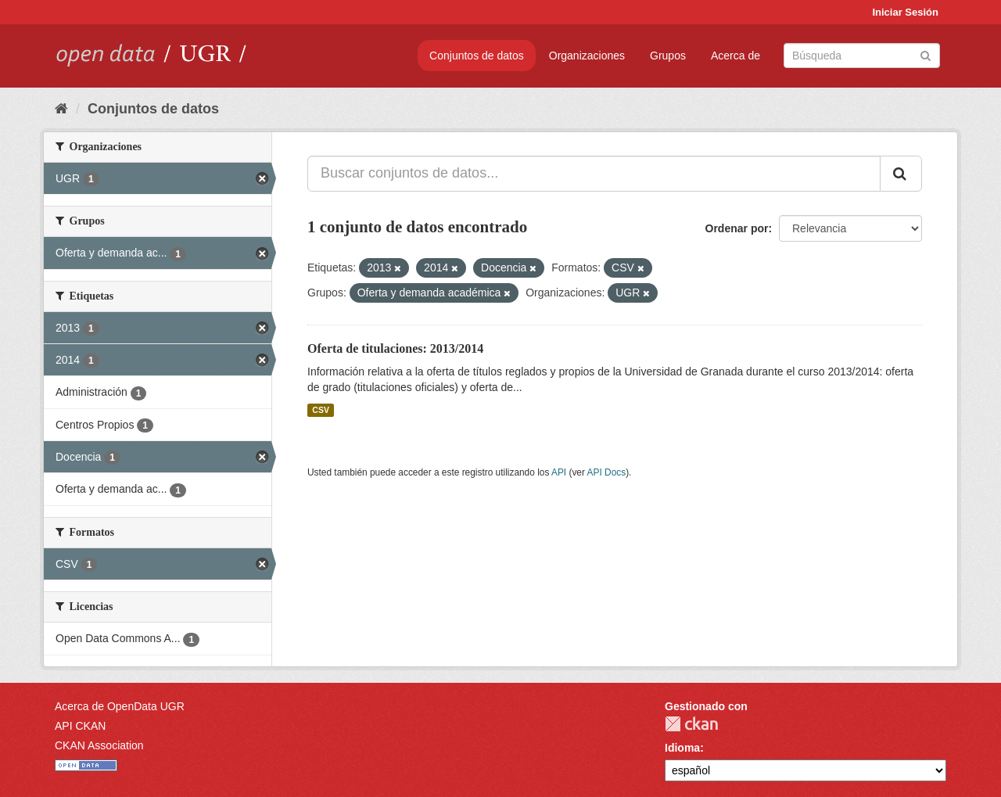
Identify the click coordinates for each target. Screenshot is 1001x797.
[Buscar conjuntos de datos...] (594, 174)
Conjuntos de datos (476, 55)
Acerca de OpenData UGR (120, 706)
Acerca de (735, 55)
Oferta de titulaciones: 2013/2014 (395, 348)
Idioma (682, 747)
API (558, 472)
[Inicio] (61, 109)
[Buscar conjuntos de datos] (862, 55)
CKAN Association (99, 745)
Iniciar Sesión (905, 12)
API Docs (606, 472)
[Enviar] (925, 54)
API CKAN (80, 726)
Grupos (668, 55)
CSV (320, 410)
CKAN (691, 724)
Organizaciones (587, 55)
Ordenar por (737, 228)
